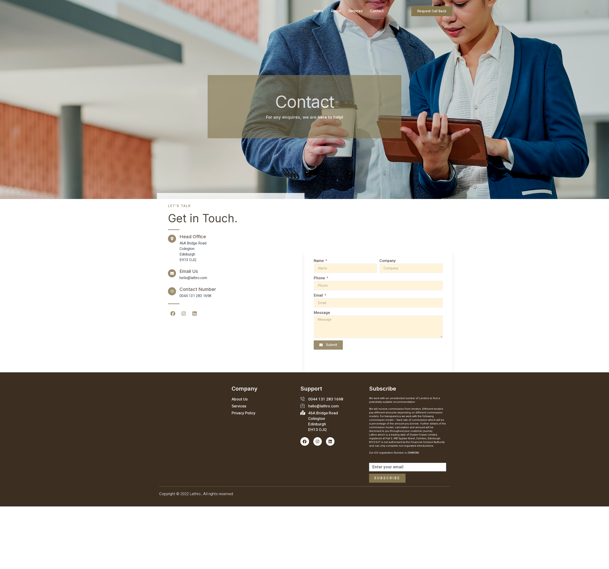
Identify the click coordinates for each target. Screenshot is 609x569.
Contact (377, 11)
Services (355, 11)
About (336, 11)
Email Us (188, 171)
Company (387, 361)
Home (318, 11)
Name (319, 361)
